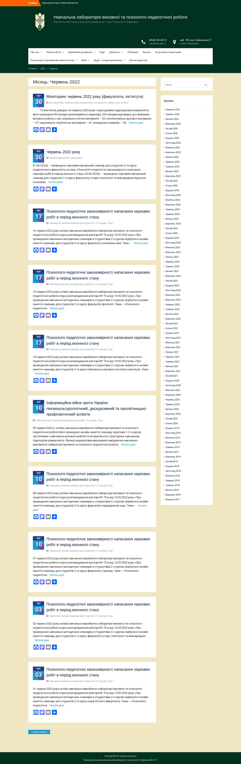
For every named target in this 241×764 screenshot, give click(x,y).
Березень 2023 (173, 276)
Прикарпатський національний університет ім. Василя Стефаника (117, 760)
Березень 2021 (173, 371)
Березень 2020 (173, 414)
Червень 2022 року (63, 152)
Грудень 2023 (172, 238)
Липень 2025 (172, 157)
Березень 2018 (173, 495)
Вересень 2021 (173, 347)
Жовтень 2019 (173, 437)
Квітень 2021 (172, 366)
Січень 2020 (172, 423)
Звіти (84, 60)
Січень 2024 (172, 233)
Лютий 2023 (172, 281)
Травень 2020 (173, 404)
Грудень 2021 (172, 333)
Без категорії (56, 102)
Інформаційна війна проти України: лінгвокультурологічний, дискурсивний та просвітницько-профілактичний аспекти (96, 408)
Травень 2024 (173, 214)
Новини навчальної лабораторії (66, 158)
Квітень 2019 (172, 452)
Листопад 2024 (173, 195)
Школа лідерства (138, 60)
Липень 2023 (172, 257)
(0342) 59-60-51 (158, 40)
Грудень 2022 (172, 285)
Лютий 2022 (172, 323)
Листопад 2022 (173, 290)
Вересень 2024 (173, 204)
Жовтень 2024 (173, 200)
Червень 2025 (173, 162)
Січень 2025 (172, 185)
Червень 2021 (173, 357)
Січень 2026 (172, 133)
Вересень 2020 (173, 395)
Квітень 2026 (172, 119)
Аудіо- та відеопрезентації (108, 60)
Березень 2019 (173, 456)
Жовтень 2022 (173, 295)
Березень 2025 (173, 176)
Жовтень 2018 (173, 476)
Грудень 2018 (172, 466)
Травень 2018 (173, 485)
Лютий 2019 (172, 461)
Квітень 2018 (172, 490)
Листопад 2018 (173, 471)
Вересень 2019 (173, 442)
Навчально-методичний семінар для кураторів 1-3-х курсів (66, 420)
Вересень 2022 (173, 300)
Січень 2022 (172, 328)
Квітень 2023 (172, 271)
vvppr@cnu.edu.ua (157, 43)
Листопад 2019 (173, 433)
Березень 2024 (173, 223)
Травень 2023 (173, 266)
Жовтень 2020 (173, 390)
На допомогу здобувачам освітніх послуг (53, 60)
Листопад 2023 (173, 242)
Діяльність (114, 52)
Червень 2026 (173, 109)
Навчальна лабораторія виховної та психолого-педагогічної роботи (120, 17)
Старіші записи (39, 732)
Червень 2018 (173, 480)
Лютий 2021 (172, 376)
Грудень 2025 (172, 138)
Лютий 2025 (172, 181)
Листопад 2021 (173, 338)
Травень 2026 (173, 114)
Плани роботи (53, 52)
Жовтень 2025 (173, 147)
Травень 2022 (173, 309)
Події (102, 52)
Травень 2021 (173, 361)
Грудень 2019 (172, 428)
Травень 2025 (173, 166)
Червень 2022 (173, 304)
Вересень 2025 (173, 152)
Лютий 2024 (172, 228)
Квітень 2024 (172, 219)
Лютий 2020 (172, 418)
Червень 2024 (173, 209)
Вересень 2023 (173, 252)
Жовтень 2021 (173, 342)
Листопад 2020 (173, 385)
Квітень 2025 (172, 171)
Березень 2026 (173, 124)
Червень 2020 (173, 399)
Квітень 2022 (172, 314)
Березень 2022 (173, 319)
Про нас (35, 52)
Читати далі (135, 122)
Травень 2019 (173, 447)
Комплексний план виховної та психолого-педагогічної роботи (96, 102)
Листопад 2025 (173, 143)
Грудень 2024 (172, 190)
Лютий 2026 (172, 128)
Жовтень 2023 (173, 247)
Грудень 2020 (172, 380)
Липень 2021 (172, 352)
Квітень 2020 (172, 409)
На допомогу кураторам (168, 52)
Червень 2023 (173, 261)
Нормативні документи (80, 52)
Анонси (147, 52)
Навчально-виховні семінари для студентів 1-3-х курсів (78, 223)
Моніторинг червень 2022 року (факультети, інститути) (94, 96)
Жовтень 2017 (173, 499)
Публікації (132, 52)
